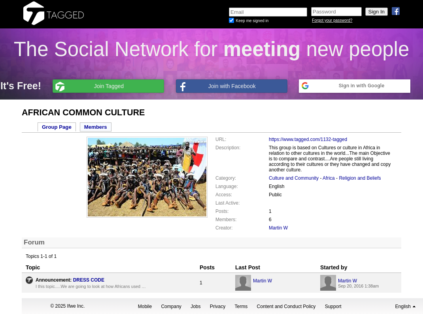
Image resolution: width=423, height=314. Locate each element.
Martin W (278, 228)
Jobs (195, 306)
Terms (241, 306)
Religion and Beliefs (360, 178)
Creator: (223, 228)
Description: (227, 147)
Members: (225, 219)
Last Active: (227, 203)
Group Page (57, 127)
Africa (329, 178)
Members (95, 127)
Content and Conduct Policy (286, 306)
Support (333, 306)
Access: (223, 194)
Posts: (221, 211)
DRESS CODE (88, 280)
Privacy (217, 306)
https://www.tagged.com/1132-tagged (308, 139)
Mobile (145, 306)
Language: (226, 186)
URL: (220, 139)
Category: (225, 178)
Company (171, 306)
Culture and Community (294, 178)
